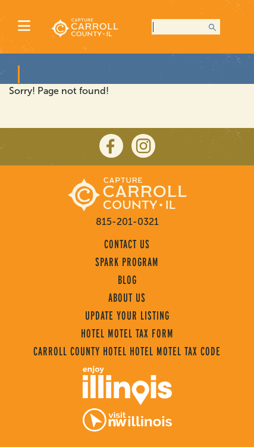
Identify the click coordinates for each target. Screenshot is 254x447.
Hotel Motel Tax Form (127, 333)
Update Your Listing (127, 315)
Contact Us (127, 244)
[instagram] (143, 146)
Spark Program (127, 261)
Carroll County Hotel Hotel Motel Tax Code (127, 351)
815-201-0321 (127, 222)
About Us (127, 297)
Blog (127, 279)
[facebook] (111, 146)
